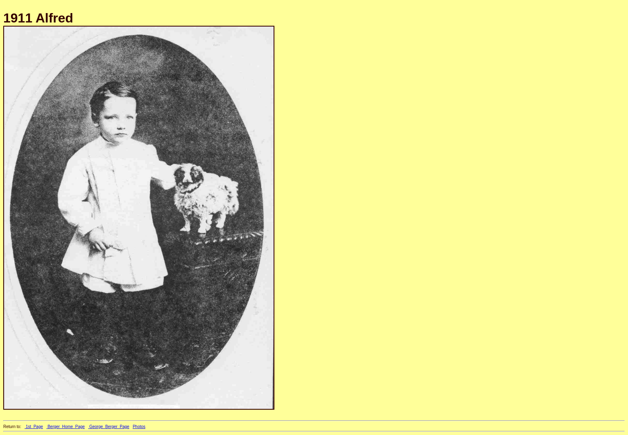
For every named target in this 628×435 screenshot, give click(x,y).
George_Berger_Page (108, 426)
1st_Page (33, 426)
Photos (139, 426)
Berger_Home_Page (66, 426)
